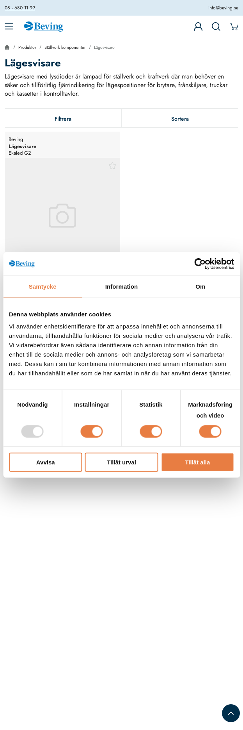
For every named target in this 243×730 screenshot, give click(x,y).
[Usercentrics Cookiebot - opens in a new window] (200, 264)
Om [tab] (200, 286)
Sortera (180, 119)
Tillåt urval (121, 462)
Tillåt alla (197, 462)
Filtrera (63, 119)
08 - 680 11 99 (20, 7)
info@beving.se (223, 7)
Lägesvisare (104, 47)
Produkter (27, 47)
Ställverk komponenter (65, 47)
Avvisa (45, 462)
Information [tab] (121, 286)
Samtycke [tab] (43, 286)
